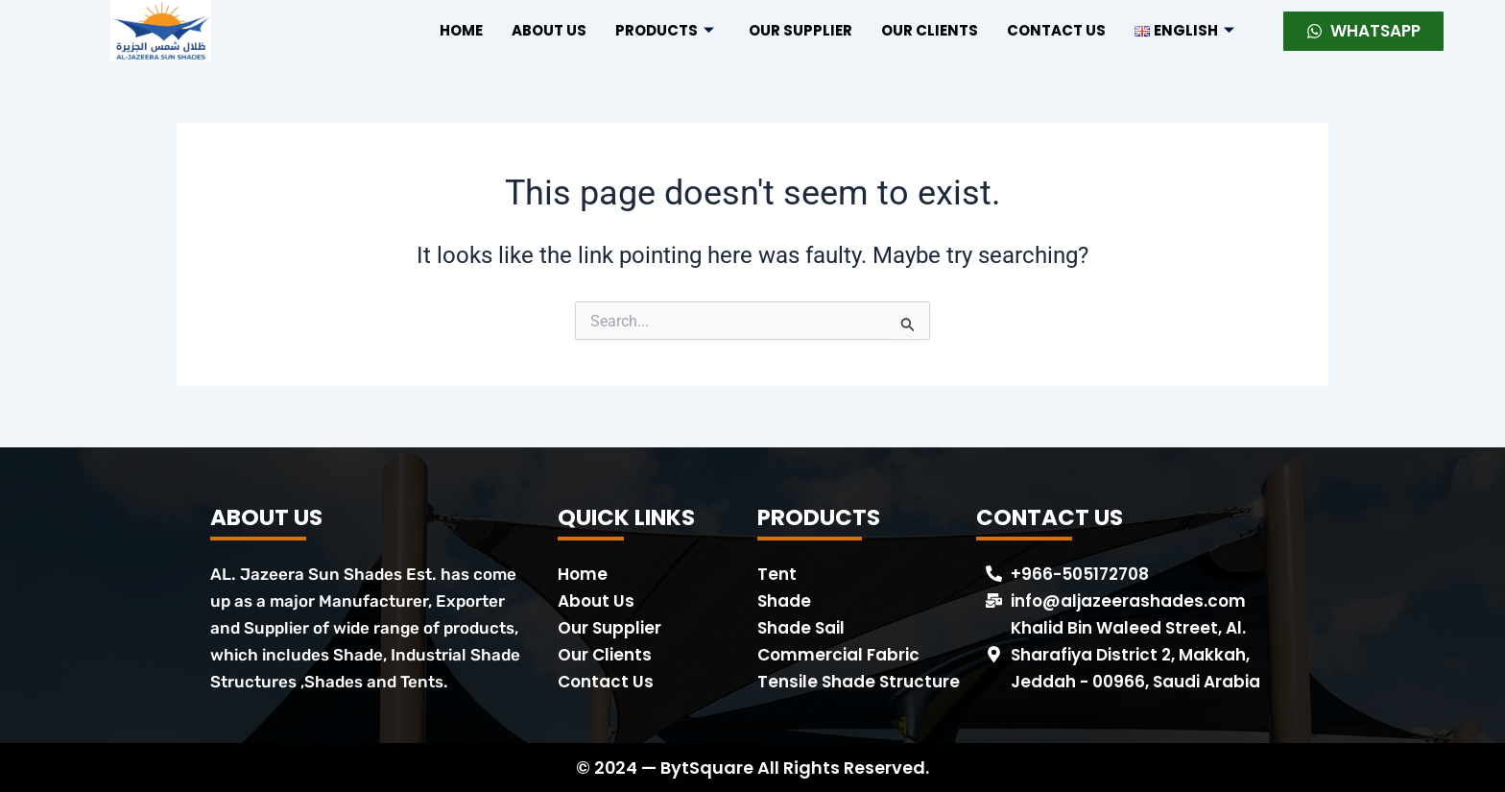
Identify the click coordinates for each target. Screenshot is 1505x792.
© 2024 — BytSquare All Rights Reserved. (753, 768)
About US (549, 30)
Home (461, 30)
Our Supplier (800, 30)
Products (664, 30)
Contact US (1056, 30)
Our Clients (929, 30)
